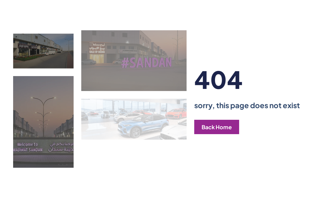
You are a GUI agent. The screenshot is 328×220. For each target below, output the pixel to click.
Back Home (217, 126)
